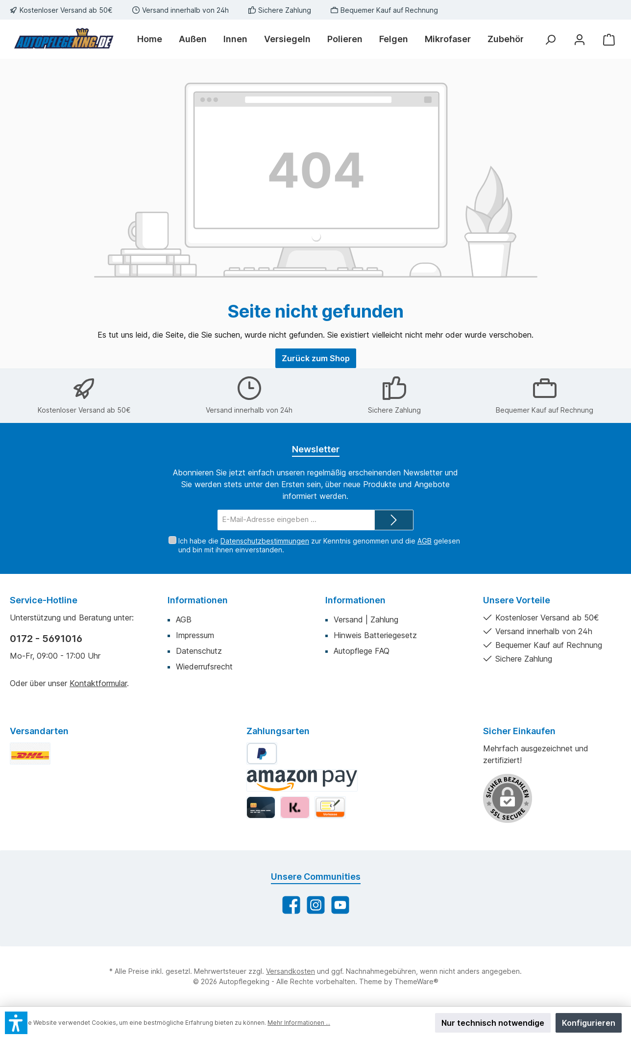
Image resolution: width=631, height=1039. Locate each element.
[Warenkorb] (609, 39)
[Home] (153, 39)
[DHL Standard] (30, 753)
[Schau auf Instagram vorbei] (316, 905)
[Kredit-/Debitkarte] (260, 807)
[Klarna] (294, 807)
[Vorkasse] (330, 807)
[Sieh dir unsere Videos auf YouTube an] (340, 905)
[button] (16, 1023)
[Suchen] (550, 39)
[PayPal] (261, 753)
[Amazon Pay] (302, 780)
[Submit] (393, 520)
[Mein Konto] (579, 39)
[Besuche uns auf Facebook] (291, 905)
